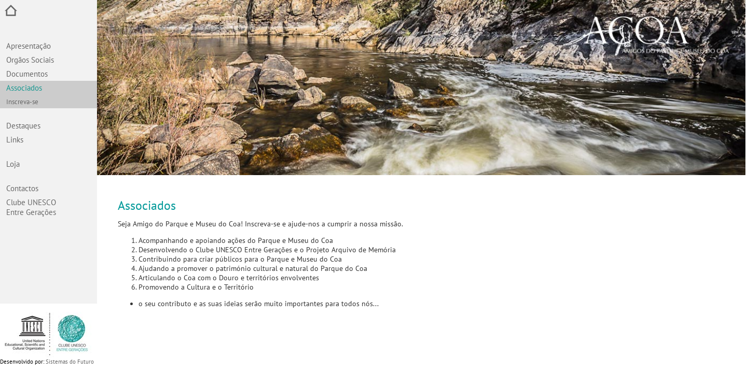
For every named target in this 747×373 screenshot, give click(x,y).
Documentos (27, 74)
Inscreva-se (22, 101)
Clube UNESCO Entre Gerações (31, 207)
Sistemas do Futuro (70, 361)
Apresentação (28, 46)
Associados (24, 88)
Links (14, 140)
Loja (13, 164)
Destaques (23, 126)
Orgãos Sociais (30, 60)
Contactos (22, 188)
